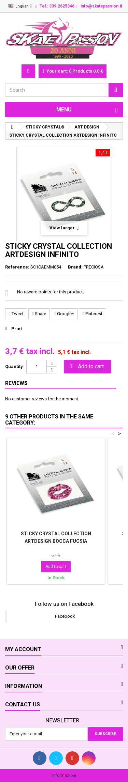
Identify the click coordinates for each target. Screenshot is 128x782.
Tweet (16, 313)
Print (16, 328)
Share (39, 313)
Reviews (16, 383)
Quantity (14, 366)
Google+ (64, 313)
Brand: (75, 267)
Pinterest (92, 313)
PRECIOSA (94, 267)
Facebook (65, 616)
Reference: (17, 267)
